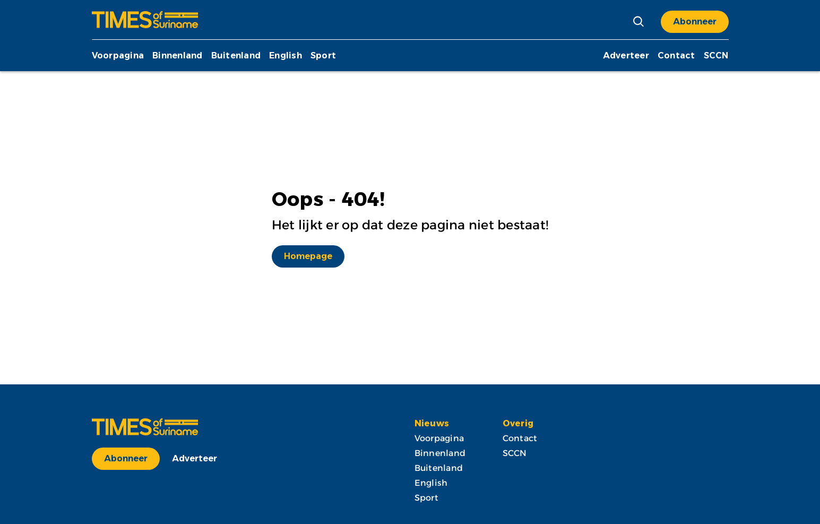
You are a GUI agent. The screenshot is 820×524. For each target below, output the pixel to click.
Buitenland (236, 55)
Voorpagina (118, 55)
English (285, 55)
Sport (323, 55)
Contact (676, 55)
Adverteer (626, 55)
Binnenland (177, 55)
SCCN (716, 55)
